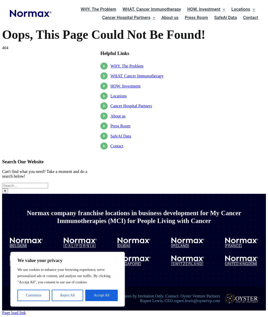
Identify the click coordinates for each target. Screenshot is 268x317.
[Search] (5, 191)
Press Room (120, 126)
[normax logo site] (31, 12)
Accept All (101, 295)
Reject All (67, 295)
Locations (118, 96)
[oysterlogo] (241, 295)
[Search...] (25, 185)
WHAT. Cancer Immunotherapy (137, 76)
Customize (33, 295)
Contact (116, 146)
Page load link (14, 312)
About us (118, 116)
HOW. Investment (125, 86)
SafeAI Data (120, 136)
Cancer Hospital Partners (131, 106)
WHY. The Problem (126, 66)
